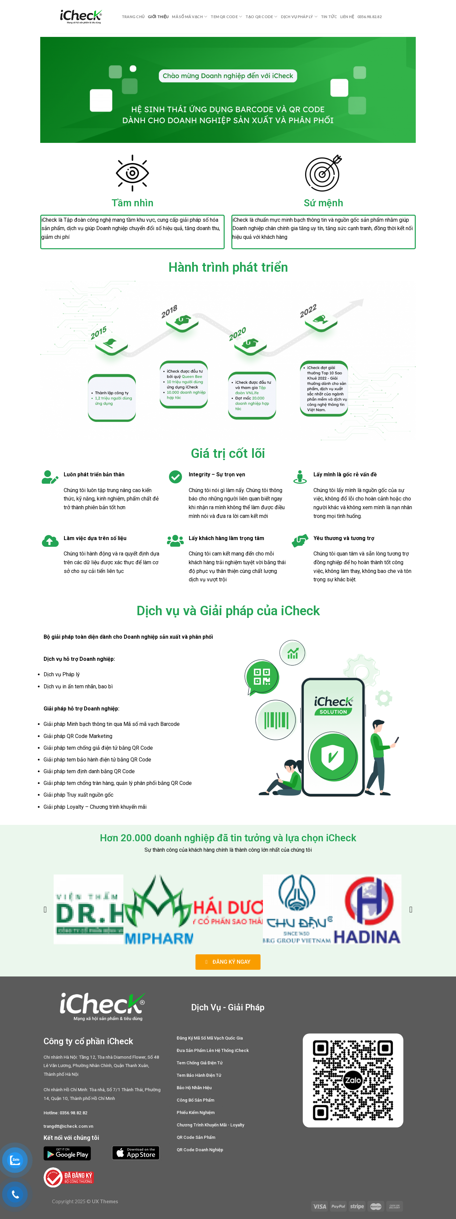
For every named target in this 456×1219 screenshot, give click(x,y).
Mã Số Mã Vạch (189, 16)
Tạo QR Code (261, 16)
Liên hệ (347, 16)
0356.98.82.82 (369, 16)
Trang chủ (133, 16)
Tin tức (329, 16)
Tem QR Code (226, 16)
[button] (45, 909)
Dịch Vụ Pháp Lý (299, 16)
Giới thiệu (158, 16)
